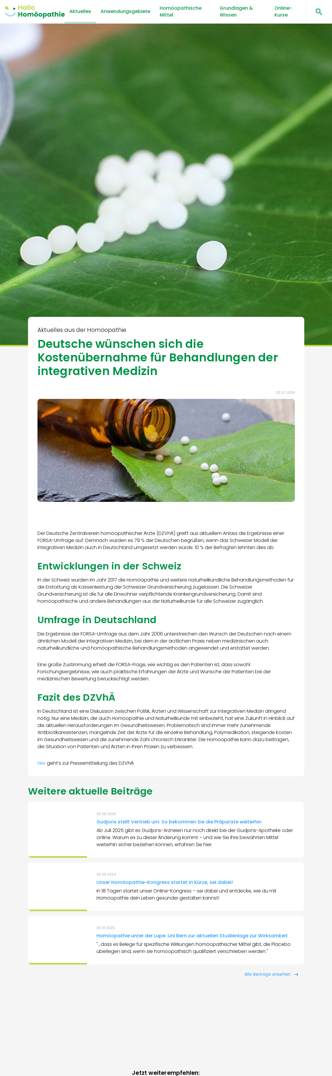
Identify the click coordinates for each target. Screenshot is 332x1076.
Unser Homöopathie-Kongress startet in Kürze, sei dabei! (165, 882)
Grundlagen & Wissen (236, 11)
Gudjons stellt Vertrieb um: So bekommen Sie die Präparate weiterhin (179, 821)
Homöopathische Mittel (181, 11)
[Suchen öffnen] (316, 11)
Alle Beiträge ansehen (267, 974)
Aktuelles (80, 11)
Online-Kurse (283, 11)
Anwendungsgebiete (125, 11)
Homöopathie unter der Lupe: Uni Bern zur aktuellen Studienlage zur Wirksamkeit (192, 935)
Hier (42, 763)
